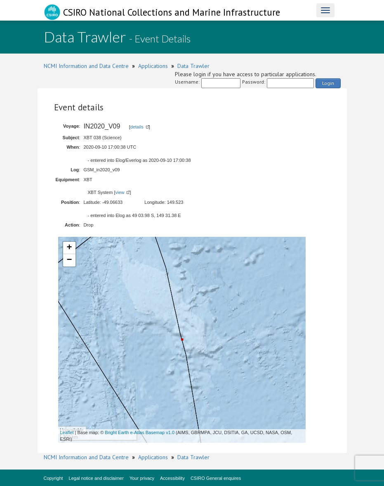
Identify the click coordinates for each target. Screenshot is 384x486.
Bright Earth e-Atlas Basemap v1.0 (139, 432)
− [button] (69, 260)
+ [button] (69, 248)
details (137, 126)
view (119, 192)
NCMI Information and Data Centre (86, 66)
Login (328, 83)
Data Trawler (193, 66)
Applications (153, 66)
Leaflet (67, 432)
